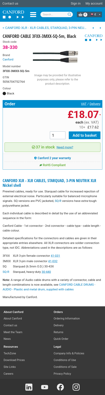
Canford (8, 59)
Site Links (10, 367)
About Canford (13, 318)
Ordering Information (67, 318)
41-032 (52, 261)
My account (94, 3)
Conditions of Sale (65, 367)
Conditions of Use (65, 360)
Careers (8, 373)
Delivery (95, 104)
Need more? (65, 147)
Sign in (75, 3)
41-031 (55, 255)
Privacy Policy (62, 373)
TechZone (10, 353)
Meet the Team (13, 332)
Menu (33, 14)
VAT (84, 104)
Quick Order (61, 338)
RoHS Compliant (52, 165)
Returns (58, 332)
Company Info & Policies (69, 353)
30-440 (46, 272)
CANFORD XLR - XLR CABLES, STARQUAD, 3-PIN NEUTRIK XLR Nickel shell (49, 183)
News (7, 338)
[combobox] (56, 14)
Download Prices (14, 360)
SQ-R (58, 201)
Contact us (10, 3)
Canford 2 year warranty (52, 158)
